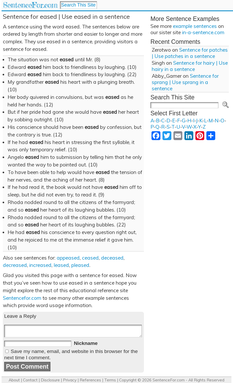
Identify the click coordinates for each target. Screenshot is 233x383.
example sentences (195, 26)
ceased (90, 258)
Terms (110, 380)
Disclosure (50, 380)
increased (40, 265)
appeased (68, 258)
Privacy (70, 380)
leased (61, 265)
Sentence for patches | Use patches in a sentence (190, 53)
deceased (112, 258)
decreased (15, 265)
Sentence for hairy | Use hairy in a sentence (190, 66)
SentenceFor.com (30, 5)
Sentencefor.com (22, 298)
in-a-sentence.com (203, 32)
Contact (30, 380)
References (90, 380)
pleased (80, 265)
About (14, 380)
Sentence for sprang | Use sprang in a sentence (185, 82)
